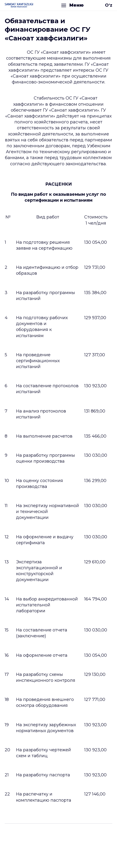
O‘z (108, 5)
